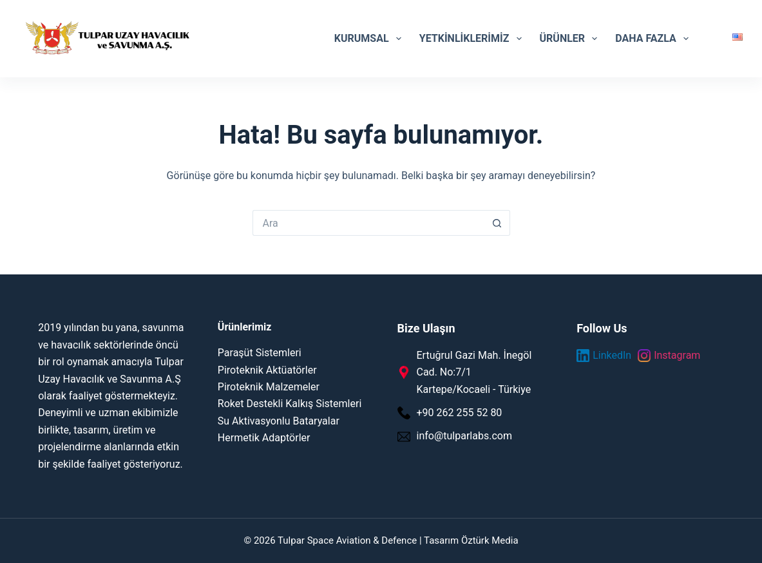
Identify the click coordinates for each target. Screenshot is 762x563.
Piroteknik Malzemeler (268, 387)
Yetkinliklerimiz (473, 38)
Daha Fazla (654, 38)
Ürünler (571, 38)
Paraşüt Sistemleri (259, 353)
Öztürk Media (490, 540)
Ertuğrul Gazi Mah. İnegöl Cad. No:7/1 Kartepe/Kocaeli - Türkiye (474, 372)
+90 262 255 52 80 (459, 412)
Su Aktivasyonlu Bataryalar (278, 421)
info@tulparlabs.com (464, 436)
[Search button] (497, 223)
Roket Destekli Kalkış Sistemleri (289, 403)
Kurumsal (370, 38)
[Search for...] (368, 223)
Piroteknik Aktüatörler (267, 370)
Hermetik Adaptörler (264, 438)
